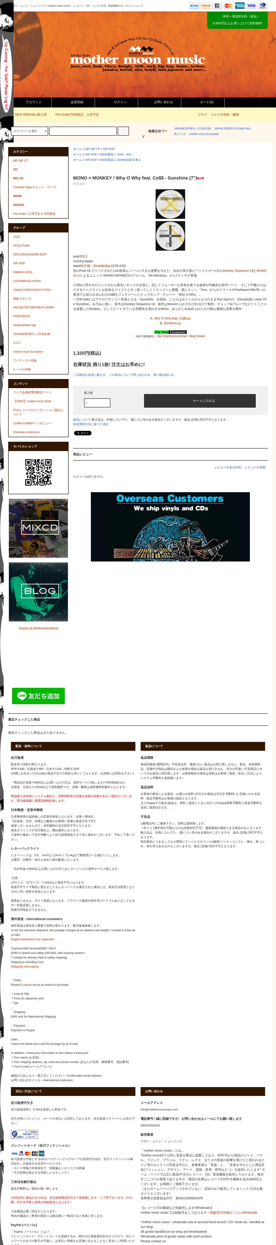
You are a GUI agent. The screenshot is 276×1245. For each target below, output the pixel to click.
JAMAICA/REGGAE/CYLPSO (32, 290)
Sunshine (172, 323)
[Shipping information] (25, 966)
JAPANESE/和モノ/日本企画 (192, 128)
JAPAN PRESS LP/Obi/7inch (232, 128)
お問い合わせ (159, 102)
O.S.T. (17, 342)
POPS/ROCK (21, 316)
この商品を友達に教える (89, 375)
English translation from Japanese (32, 939)
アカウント (30, 102)
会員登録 (73, 102)
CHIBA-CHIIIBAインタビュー (32, 423)
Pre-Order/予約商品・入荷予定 (74, 114)
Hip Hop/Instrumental (172, 336)
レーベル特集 (22, 369)
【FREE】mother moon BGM (32, 401)
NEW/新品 (107, 154)
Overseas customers (26, 432)
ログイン (116, 102)
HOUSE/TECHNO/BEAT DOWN (33, 307)
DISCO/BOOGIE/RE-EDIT (30, 254)
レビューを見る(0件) (228, 467)
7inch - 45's (124, 154)
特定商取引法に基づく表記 (91, 424)
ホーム (77, 149)
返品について (82, 419)
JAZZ (16, 236)
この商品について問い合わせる (129, 375)
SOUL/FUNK (21, 245)
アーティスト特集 (25, 360)
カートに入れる (200, 400)
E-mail (24, 984)
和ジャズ (180, 134)
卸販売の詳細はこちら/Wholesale (233, 1212)
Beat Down (197, 336)
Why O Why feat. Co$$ (172, 318)
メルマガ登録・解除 (224, 114)
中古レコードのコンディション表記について (38, 412)
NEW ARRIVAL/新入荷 (28, 114)
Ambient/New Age (24, 325)
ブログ (202, 114)
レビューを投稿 (255, 467)
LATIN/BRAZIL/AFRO (27, 281)
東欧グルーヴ (22, 298)
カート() (202, 102)
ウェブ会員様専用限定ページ (32, 392)
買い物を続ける (163, 375)
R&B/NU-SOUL (23, 272)
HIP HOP (109, 149)
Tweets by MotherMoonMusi (38, 628)
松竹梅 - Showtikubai (95, 266)
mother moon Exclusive (204, 134)
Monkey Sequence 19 (238, 270)
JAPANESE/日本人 (129, 160)
